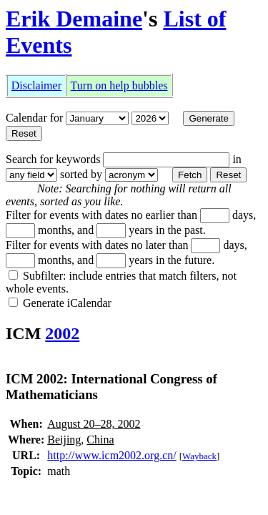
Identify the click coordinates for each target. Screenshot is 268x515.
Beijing (64, 439)
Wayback (199, 456)
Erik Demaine (74, 18)
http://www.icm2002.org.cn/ (111, 455)
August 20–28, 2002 (93, 424)
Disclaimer (36, 85)
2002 (62, 333)
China (100, 439)
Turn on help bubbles (119, 85)
